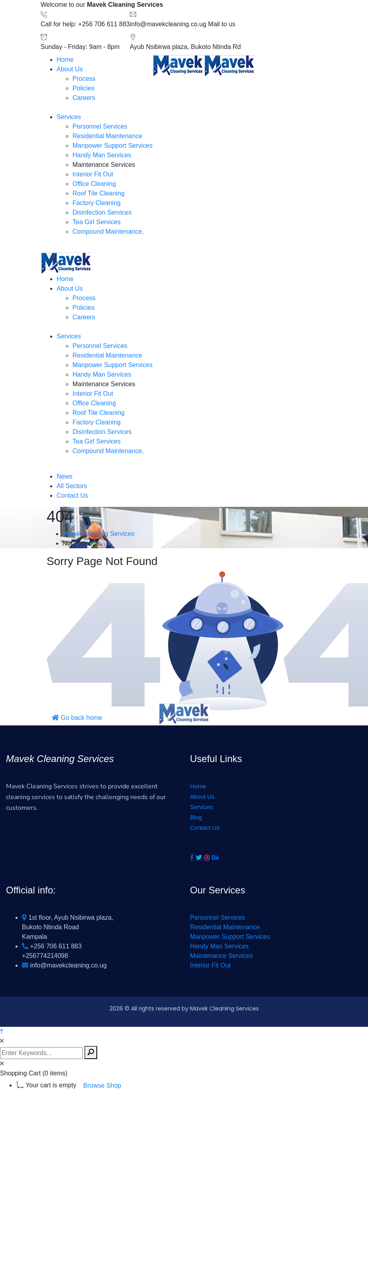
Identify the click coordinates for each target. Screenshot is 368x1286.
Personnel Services (217, 917)
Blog (196, 817)
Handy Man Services (219, 946)
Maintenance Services (221, 955)
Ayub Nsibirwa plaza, (159, 46)
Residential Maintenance (225, 927)
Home (198, 786)
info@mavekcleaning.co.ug (168, 24)
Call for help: (58, 24)
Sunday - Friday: (64, 46)
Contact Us (204, 827)
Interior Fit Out (210, 965)
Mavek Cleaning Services (99, 533)
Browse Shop (102, 1085)
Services (201, 806)
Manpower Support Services (230, 936)
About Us (202, 796)
